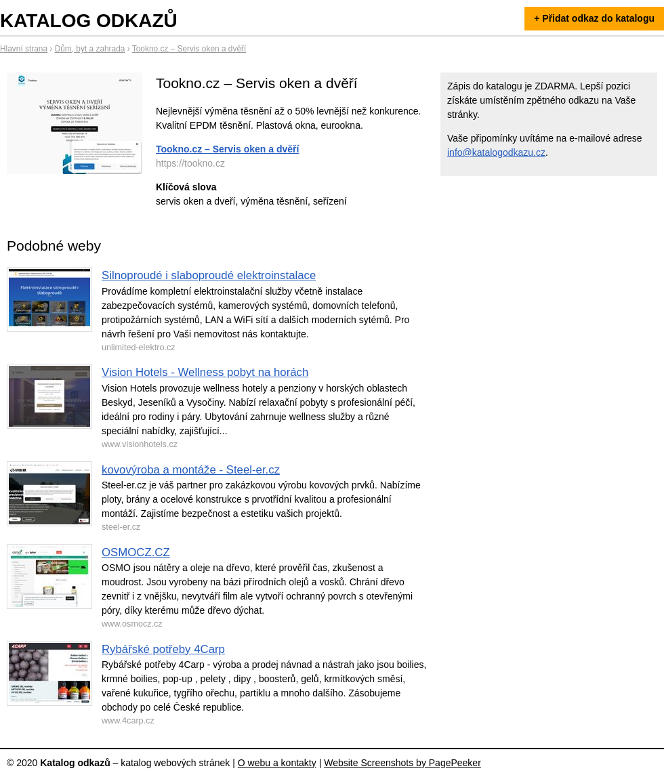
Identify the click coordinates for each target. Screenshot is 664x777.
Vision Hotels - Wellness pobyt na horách (205, 372)
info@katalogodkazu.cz (496, 152)
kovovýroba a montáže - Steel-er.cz (191, 469)
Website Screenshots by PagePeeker (402, 762)
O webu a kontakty (277, 762)
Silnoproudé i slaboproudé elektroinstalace (209, 275)
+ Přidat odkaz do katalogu (594, 18)
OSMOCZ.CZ (136, 552)
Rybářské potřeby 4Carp (163, 649)
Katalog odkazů (89, 20)
